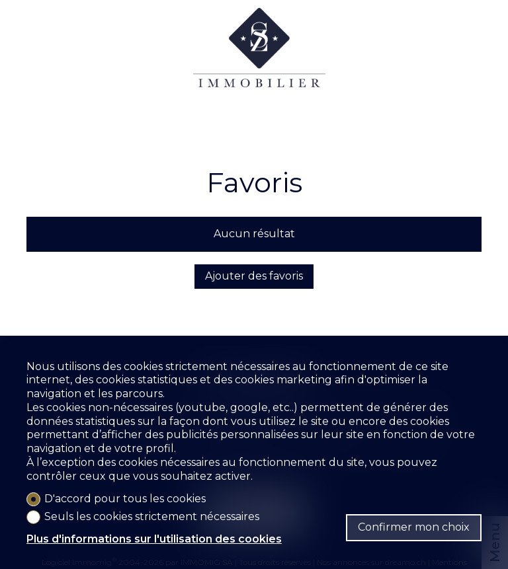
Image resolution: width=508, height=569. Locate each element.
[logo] (259, 60)
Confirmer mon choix (414, 527)
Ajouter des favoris (254, 276)
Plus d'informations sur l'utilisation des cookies (154, 539)
